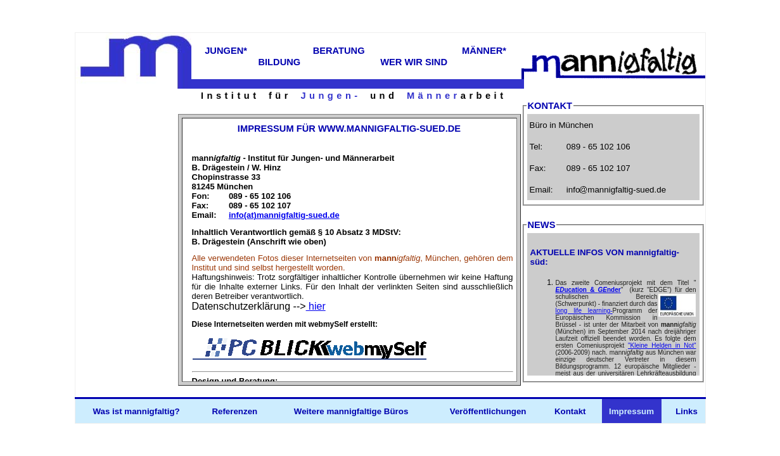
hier (316, 306)
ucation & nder (588, 289)
